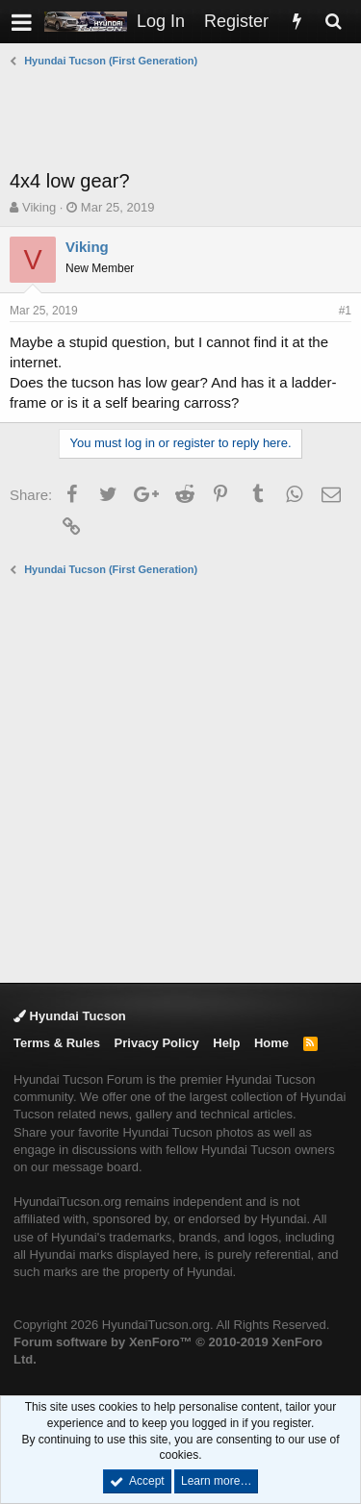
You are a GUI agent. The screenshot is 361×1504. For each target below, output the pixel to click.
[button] (21, 21)
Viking (39, 207)
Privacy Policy (157, 1043)
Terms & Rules (56, 1043)
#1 (345, 310)
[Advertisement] (185, 118)
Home (271, 1043)
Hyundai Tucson (69, 1016)
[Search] (333, 21)
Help (226, 1043)
